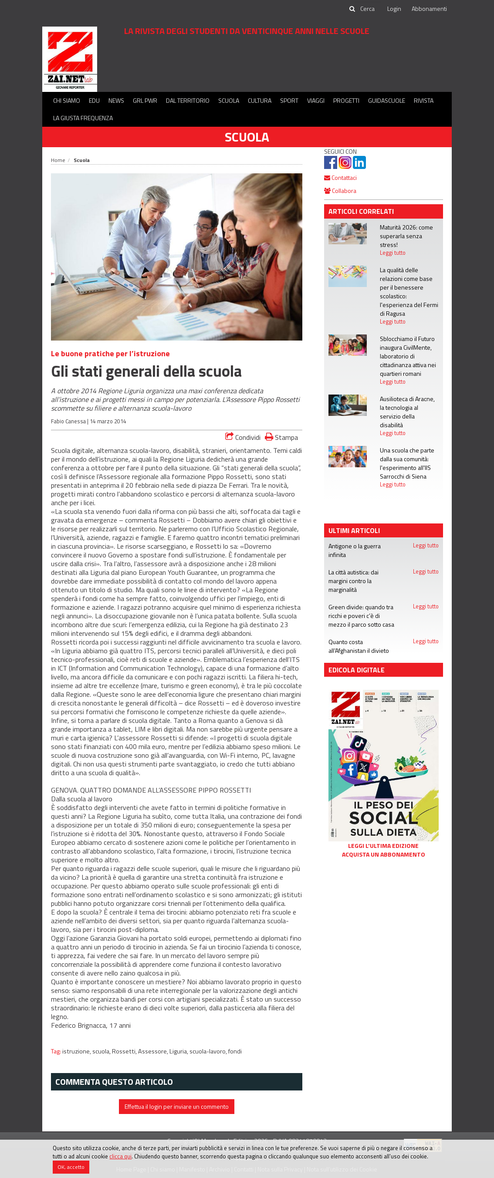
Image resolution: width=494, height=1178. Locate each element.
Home (58, 160)
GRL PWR (145, 100)
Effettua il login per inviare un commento (177, 1106)
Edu (94, 100)
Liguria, (179, 1051)
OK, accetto (71, 1167)
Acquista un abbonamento (383, 854)
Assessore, (153, 1051)
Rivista (423, 100)
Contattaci (340, 177)
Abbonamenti (429, 8)
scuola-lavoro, (208, 1051)
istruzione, (77, 1051)
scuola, (102, 1051)
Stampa (281, 437)
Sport (289, 100)
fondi (235, 1051)
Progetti (346, 100)
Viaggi (316, 100)
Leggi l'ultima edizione (383, 845)
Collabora (340, 190)
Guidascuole (386, 100)
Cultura (259, 100)
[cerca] (368, 9)
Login (394, 8)
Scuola (228, 100)
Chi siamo (66, 100)
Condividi (243, 437)
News (116, 100)
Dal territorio (188, 100)
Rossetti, (125, 1051)
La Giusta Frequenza (83, 117)
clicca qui (120, 1156)
